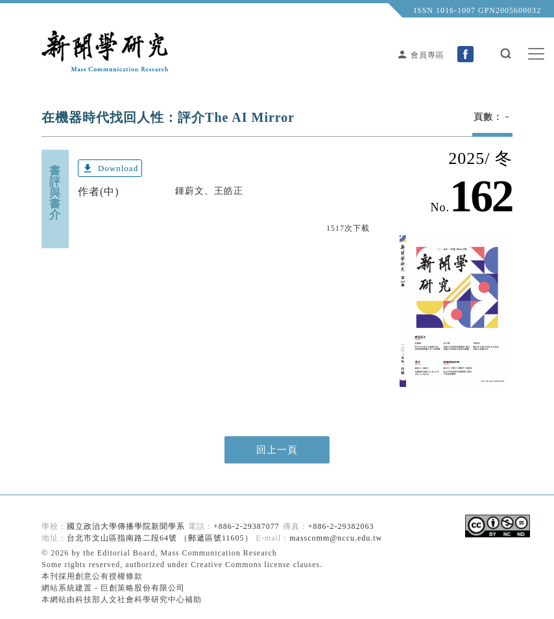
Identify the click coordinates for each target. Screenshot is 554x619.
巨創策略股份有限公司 (143, 587)
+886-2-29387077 (246, 526)
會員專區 (420, 55)
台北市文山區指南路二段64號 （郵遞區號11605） (160, 538)
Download (110, 168)
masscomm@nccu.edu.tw (335, 538)
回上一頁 (277, 449)
